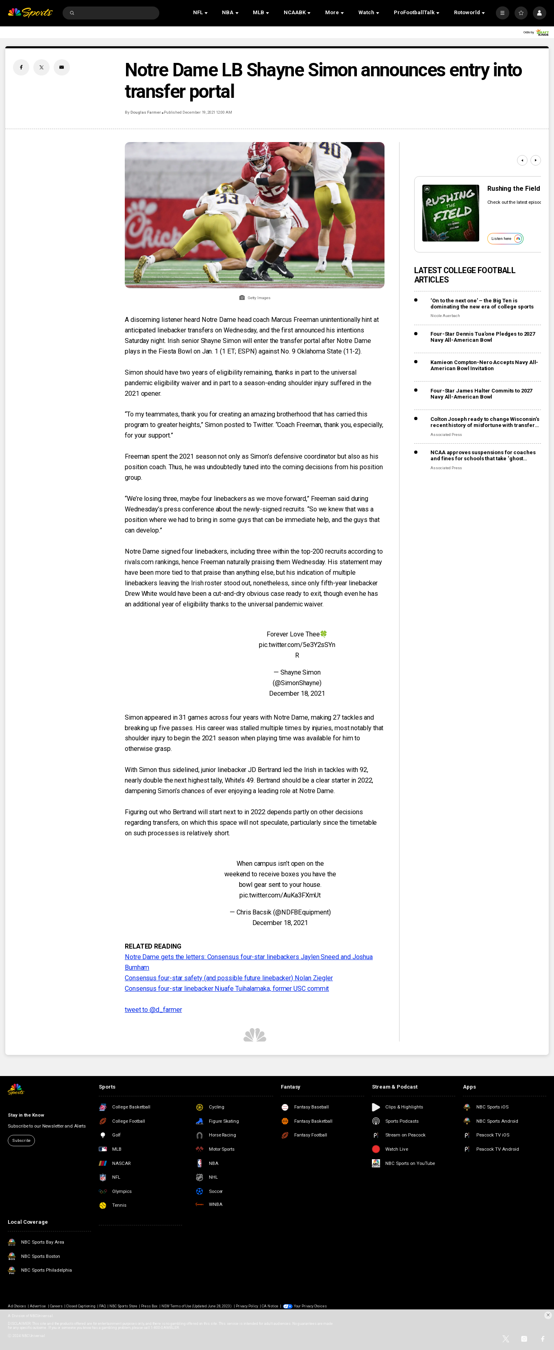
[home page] (30, 13)
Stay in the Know (26, 1115)
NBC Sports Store (123, 1306)
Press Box (149, 1306)
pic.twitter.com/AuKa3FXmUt (280, 895)
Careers (56, 1306)
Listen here (506, 238)
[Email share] (62, 67)
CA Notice (270, 1306)
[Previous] (522, 160)
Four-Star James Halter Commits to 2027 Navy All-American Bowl (481, 394)
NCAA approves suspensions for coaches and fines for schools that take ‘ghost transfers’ (482, 455)
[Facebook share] (21, 67)
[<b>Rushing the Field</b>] (450, 213)
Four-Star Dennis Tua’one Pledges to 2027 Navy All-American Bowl (482, 337)
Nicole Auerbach (445, 315)
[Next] (535, 160)
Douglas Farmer (145, 112)
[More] (502, 12)
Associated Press (446, 434)
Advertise (38, 1306)
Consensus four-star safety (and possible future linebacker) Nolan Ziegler (229, 978)
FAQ (102, 1306)
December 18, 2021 (297, 693)
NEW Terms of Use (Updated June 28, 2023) (196, 1306)
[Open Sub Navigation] (206, 13)
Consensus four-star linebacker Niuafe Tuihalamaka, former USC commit (227, 988)
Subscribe (21, 1140)
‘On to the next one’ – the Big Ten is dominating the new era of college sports (482, 304)
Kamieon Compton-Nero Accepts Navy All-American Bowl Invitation (484, 365)
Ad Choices (17, 1306)
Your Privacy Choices (310, 1306)
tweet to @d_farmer (153, 1010)
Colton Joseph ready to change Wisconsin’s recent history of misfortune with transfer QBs (484, 422)
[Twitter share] (41, 67)
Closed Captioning (81, 1306)
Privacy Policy (247, 1306)
